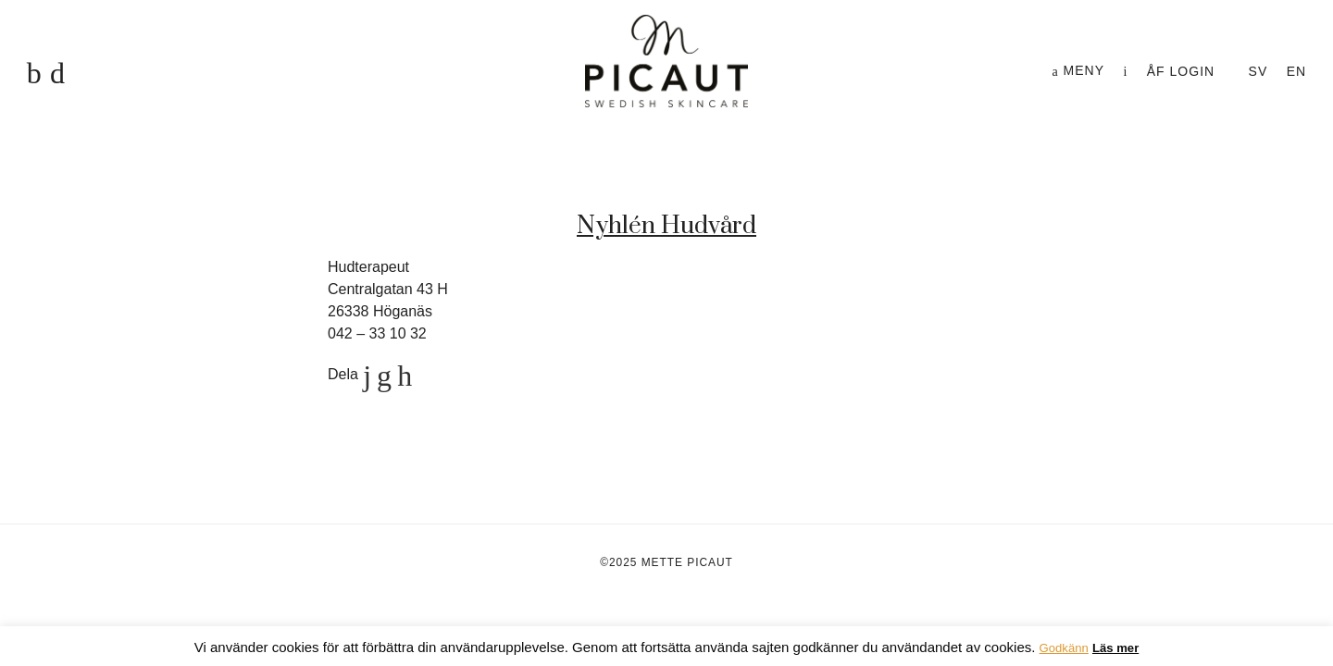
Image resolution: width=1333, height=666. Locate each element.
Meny (1078, 70)
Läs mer (1115, 648)
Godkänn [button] (1064, 648)
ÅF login (1181, 71)
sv (1258, 71)
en (1296, 71)
